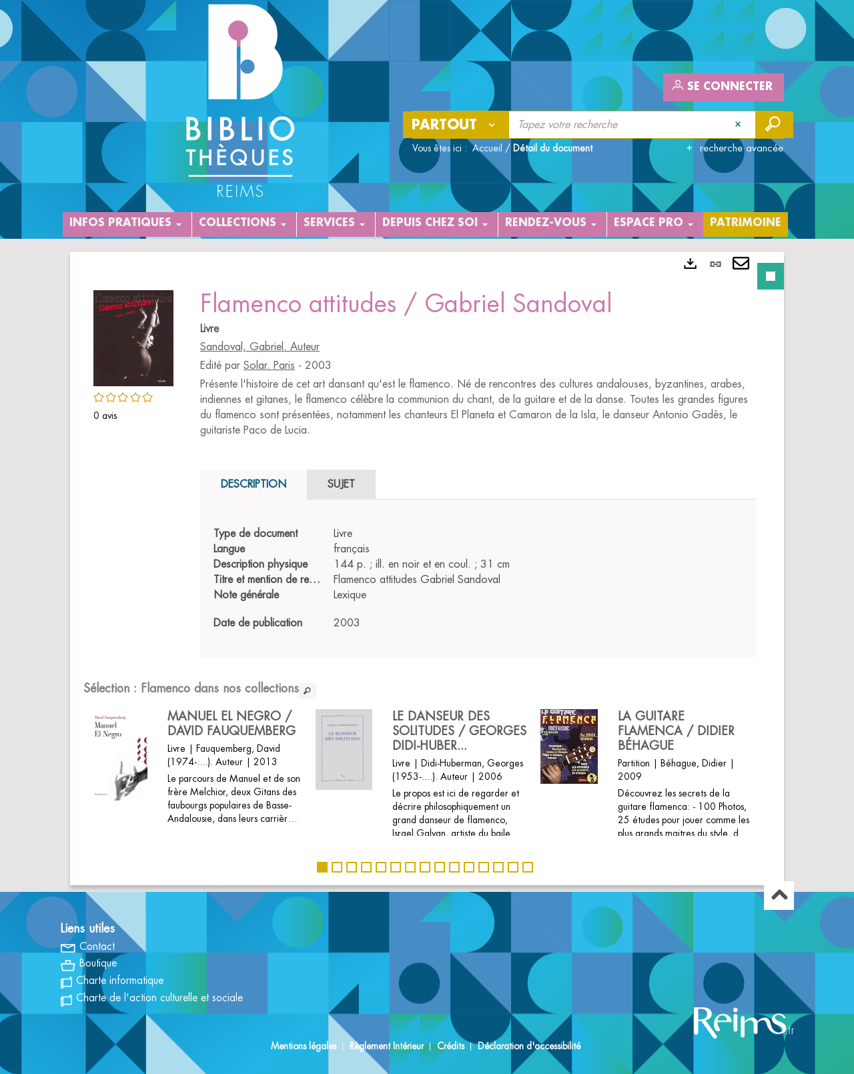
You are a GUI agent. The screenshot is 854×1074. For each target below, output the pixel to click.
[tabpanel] (427, 568)
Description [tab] (253, 484)
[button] (133, 336)
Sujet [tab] (341, 484)
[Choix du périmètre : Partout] (456, 124)
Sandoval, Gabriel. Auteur (260, 347)
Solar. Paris (269, 365)
